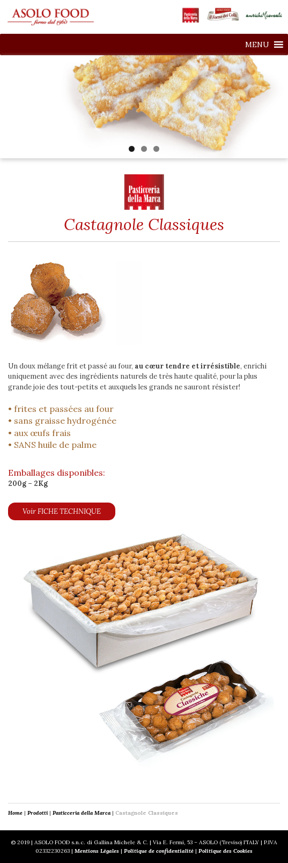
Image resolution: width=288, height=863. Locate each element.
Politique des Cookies (225, 850)
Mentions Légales (97, 850)
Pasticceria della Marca (81, 812)
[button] (257, 44)
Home (15, 812)
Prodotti (37, 812)
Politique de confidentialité (159, 850)
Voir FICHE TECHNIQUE (62, 511)
